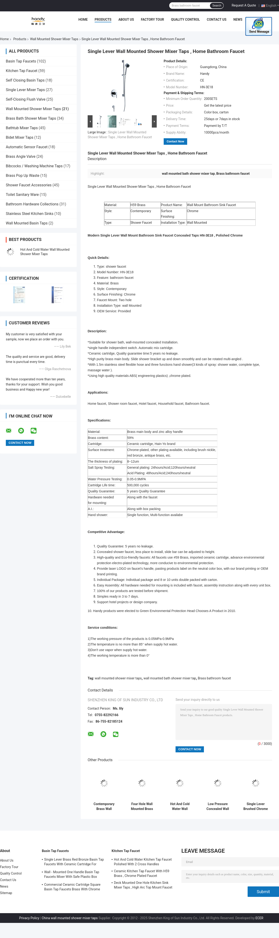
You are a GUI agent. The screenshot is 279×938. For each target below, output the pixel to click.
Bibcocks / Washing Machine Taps (34, 166)
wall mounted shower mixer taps (118, 678)
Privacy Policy (29, 918)
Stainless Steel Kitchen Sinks (29, 213)
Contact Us (216, 19)
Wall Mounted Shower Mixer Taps (54, 39)
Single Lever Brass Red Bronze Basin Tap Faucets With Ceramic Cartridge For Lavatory (74, 862)
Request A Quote (244, 5)
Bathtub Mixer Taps (22, 128)
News (237, 19)
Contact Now (175, 141)
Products (103, 19)
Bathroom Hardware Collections (32, 204)
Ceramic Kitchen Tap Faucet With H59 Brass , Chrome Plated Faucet (141, 873)
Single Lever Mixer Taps (25, 90)
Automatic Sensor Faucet (26, 147)
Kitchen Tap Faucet (21, 71)
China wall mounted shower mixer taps (70, 918)
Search (216, 5)
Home (83, 19)
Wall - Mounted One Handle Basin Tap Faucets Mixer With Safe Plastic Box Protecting (71, 875)
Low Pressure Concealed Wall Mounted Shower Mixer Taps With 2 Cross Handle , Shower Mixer (218, 806)
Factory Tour (152, 19)
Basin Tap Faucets (21, 61)
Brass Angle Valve (20, 156)
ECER (259, 918)
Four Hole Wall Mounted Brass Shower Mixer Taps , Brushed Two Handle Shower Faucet (142, 806)
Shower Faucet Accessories (29, 185)
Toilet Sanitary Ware (22, 194)
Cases (254, 19)
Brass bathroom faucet (214, 678)
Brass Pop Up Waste (22, 175)
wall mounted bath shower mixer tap (169, 678)
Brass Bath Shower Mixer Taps (31, 118)
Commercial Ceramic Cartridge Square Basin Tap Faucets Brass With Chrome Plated (72, 887)
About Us (126, 19)
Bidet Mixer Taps (19, 137)
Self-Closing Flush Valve (25, 99)
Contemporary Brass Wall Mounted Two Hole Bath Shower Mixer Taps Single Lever (104, 806)
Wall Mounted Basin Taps (27, 223)
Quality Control (185, 19)
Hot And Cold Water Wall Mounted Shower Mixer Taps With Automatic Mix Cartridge (179, 806)
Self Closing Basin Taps (25, 80)
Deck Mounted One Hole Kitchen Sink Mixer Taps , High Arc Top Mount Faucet (143, 885)
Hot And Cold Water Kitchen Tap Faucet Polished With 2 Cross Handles (143, 862)
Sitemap (6, 893)
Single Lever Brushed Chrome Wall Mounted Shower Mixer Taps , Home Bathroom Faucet (256, 806)
